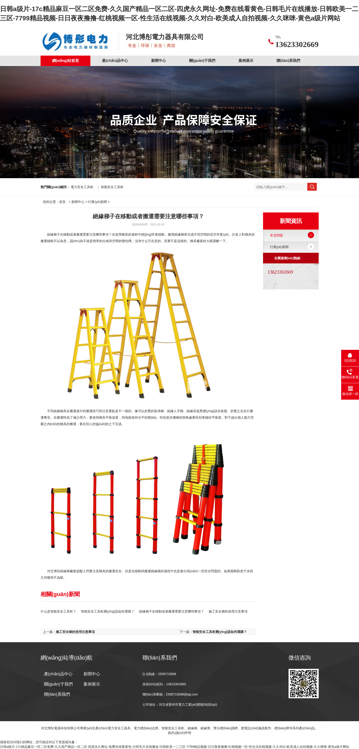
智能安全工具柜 (112, 187)
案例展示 (245, 61)
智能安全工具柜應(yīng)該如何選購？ (108, 611)
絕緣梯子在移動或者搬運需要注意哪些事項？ (171, 611)
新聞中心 (158, 61)
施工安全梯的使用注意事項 (228, 611)
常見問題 (276, 235)
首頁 (62, 202)
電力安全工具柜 (82, 187)
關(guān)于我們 (202, 61)
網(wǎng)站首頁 (65, 61)
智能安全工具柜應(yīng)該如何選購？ (220, 632)
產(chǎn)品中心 (115, 61)
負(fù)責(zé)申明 (179, 733)
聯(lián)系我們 (288, 61)
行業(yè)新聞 (97, 202)
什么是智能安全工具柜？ (58, 611)
